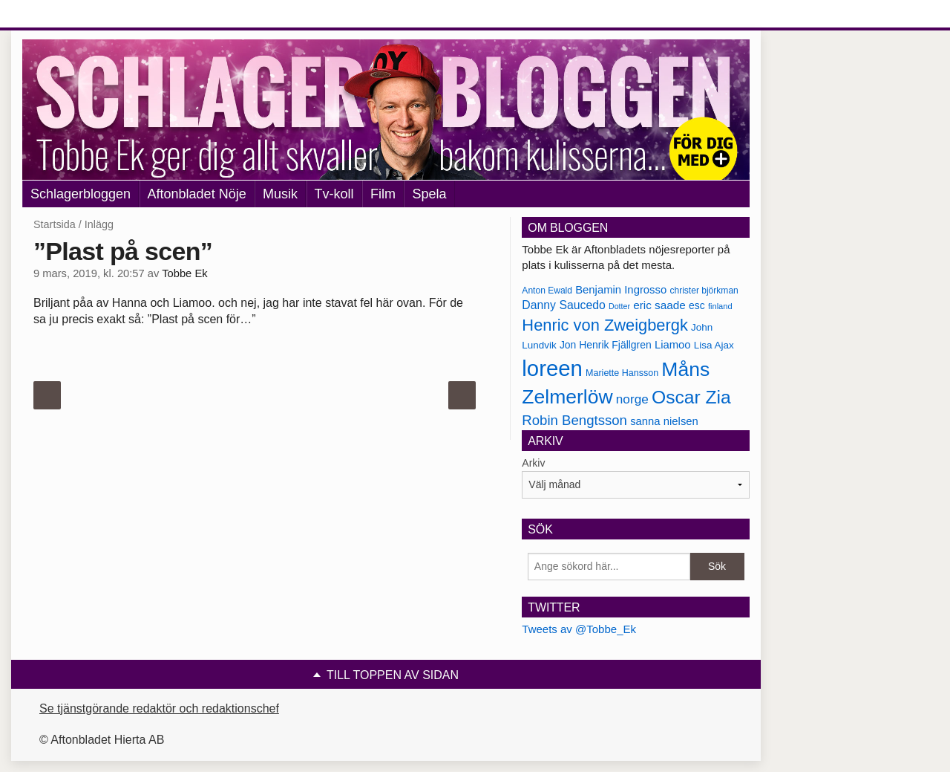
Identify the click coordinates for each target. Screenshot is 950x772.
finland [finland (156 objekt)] (720, 306)
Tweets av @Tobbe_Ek (579, 629)
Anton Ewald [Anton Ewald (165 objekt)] (547, 290)
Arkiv (533, 463)
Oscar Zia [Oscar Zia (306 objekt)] (691, 397)
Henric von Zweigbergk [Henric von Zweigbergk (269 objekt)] (605, 325)
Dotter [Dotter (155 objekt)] (619, 306)
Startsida (54, 224)
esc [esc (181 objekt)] (697, 305)
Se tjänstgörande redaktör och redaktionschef (159, 708)
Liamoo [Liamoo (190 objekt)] (673, 345)
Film (383, 193)
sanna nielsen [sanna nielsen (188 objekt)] (664, 421)
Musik (280, 193)
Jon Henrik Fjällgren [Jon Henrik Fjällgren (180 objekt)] (606, 345)
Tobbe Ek (184, 273)
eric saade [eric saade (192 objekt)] (659, 305)
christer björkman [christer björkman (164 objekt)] (703, 290)
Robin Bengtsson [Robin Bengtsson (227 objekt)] (574, 420)
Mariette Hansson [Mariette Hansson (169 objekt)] (622, 373)
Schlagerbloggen (80, 193)
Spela (429, 193)
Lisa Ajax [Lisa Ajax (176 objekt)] (714, 345)
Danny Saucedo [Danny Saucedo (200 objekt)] (563, 305)
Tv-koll (334, 193)
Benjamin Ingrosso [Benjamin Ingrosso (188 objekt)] (620, 290)
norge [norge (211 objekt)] (632, 399)
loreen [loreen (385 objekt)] (552, 368)
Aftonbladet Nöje (197, 193)
